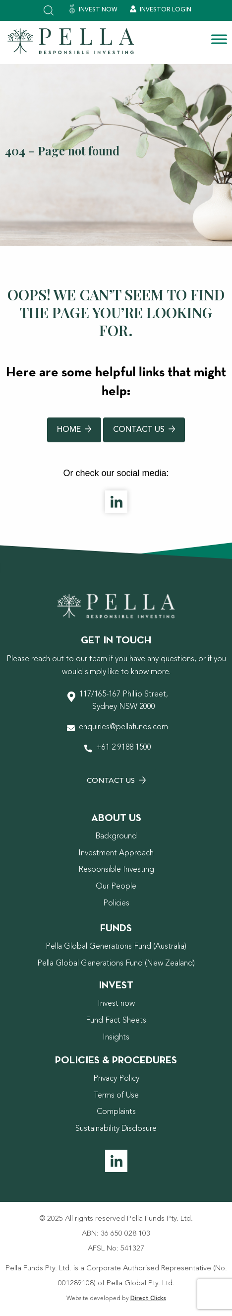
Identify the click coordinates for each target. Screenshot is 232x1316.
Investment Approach (116, 853)
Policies (116, 903)
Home (74, 429)
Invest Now (93, 9)
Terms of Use (116, 1096)
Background (116, 836)
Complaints (116, 1112)
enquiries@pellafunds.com (123, 727)
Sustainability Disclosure (116, 1129)
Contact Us (144, 429)
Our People (116, 887)
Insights (116, 1037)
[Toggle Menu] (219, 39)
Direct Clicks (148, 1299)
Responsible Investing (116, 870)
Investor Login (160, 9)
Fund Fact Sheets (116, 1021)
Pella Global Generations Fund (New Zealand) (116, 964)
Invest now (116, 1004)
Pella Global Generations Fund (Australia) (116, 947)
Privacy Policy (116, 1079)
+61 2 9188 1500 (123, 748)
